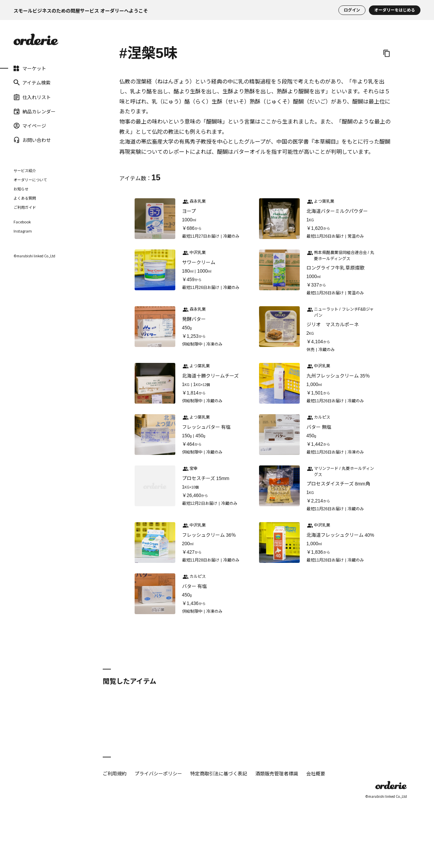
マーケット (30, 68)
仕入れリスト (32, 97)
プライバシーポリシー (158, 773)
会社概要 (315, 773)
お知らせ (21, 188)
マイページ (30, 126)
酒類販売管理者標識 (276, 773)
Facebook (22, 222)
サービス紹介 (25, 170)
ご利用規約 (114, 773)
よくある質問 (25, 198)
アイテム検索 (32, 82)
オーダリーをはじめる (394, 10)
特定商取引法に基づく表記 (218, 773)
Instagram (23, 231)
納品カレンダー (35, 111)
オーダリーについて (30, 179)
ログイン (352, 10)
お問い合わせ (32, 140)
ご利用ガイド (25, 207)
